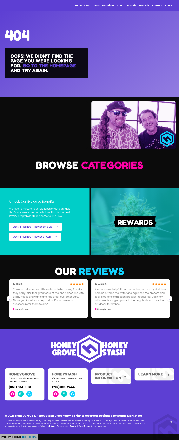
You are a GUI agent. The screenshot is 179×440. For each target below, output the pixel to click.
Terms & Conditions (79, 426)
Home (78, 5)
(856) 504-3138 (20, 387)
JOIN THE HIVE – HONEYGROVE (35, 227)
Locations (108, 5)
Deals (96, 5)
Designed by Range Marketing (120, 416)
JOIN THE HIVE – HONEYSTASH (35, 237)
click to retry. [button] (29, 436)
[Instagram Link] (21, 394)
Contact (157, 5)
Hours (168, 5)
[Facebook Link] (12, 394)
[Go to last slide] (9, 298)
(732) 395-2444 (63, 387)
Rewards (144, 5)
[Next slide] (169, 298)
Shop (87, 5)
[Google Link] (29, 394)
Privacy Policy (56, 426)
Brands (131, 5)
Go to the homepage (49, 65)
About (121, 5)
